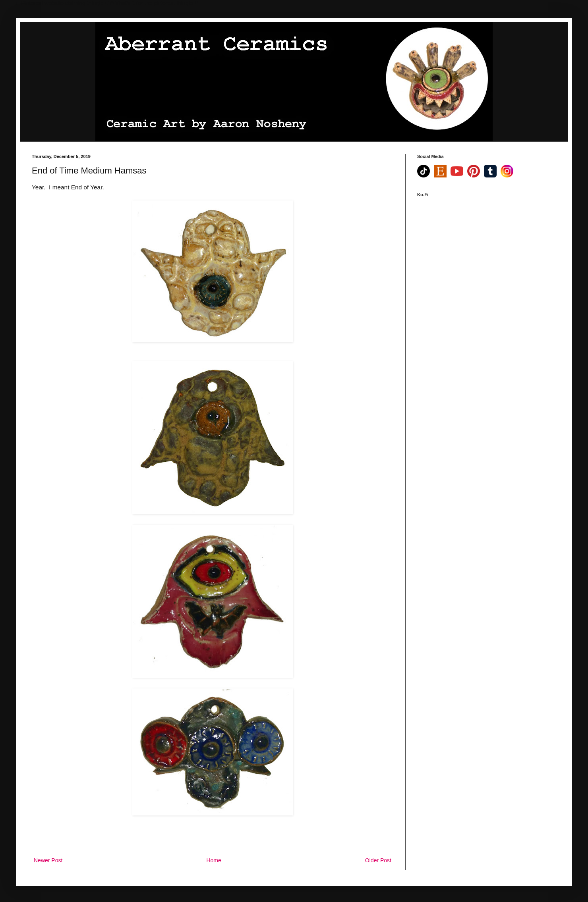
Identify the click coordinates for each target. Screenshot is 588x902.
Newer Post (48, 860)
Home (213, 860)
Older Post (378, 860)
